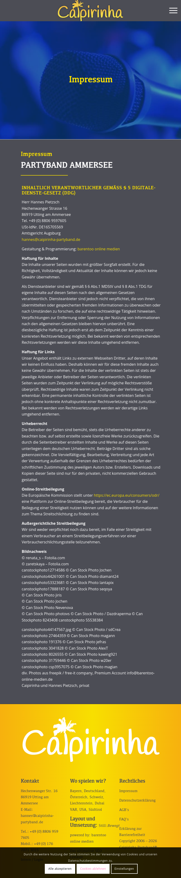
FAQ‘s (124, 819)
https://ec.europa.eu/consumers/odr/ (119, 495)
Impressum (128, 791)
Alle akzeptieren (60, 869)
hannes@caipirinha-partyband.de (43, 239)
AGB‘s (124, 810)
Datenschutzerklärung (137, 800)
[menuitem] (171, 10)
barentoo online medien (91, 249)
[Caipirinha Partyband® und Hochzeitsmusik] (90, 10)
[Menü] (171, 10)
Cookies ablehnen (93, 869)
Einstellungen (124, 869)
